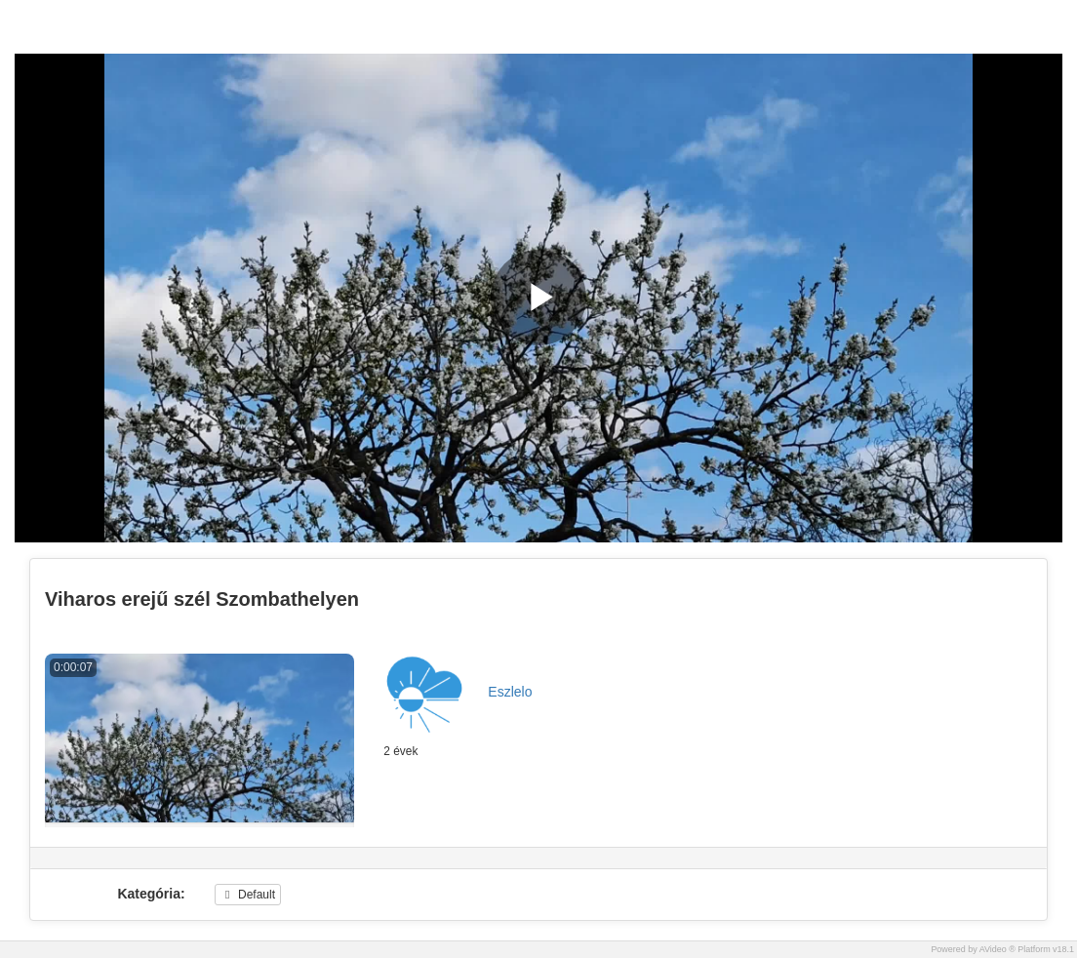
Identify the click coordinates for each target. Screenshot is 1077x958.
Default (247, 894)
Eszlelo (510, 691)
